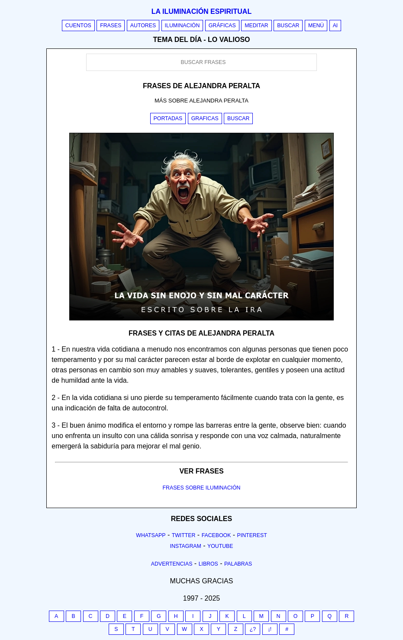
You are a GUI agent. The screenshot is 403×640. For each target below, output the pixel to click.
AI (335, 25)
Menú (316, 25)
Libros (208, 564)
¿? (253, 629)
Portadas (168, 118)
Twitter (184, 535)
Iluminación (182, 25)
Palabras (238, 564)
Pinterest (252, 535)
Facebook (216, 535)
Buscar (288, 25)
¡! (270, 629)
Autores (143, 25)
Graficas (205, 118)
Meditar (256, 25)
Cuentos (78, 25)
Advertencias (172, 564)
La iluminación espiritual (201, 11)
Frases (110, 25)
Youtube (220, 546)
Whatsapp (150, 535)
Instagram (185, 546)
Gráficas (222, 25)
